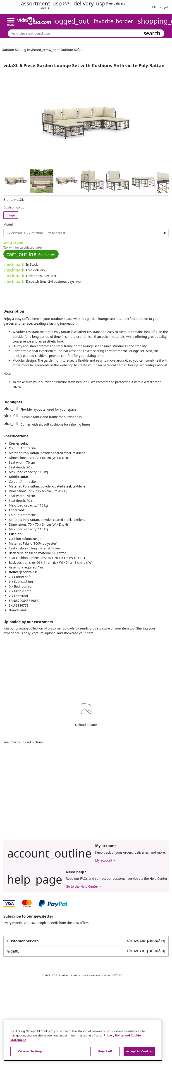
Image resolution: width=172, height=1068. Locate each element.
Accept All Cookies (139, 1051)
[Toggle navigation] (10, 22)
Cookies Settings (30, 1051)
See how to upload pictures (23, 742)
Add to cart (31, 254)
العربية (164, 7)
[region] (83, 1040)
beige (11, 215)
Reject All (105, 1051)
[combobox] (86, 33)
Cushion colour (14, 207)
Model (8, 224)
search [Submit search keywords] (151, 33)
